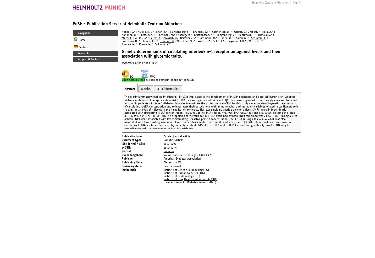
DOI (128, 76)
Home (80, 39)
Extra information (167, 89)
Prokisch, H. (170, 38)
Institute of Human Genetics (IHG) (184, 173)
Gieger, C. (240, 31)
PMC (148, 76)
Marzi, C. (127, 38)
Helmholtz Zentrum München (270, 2)
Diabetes (169, 151)
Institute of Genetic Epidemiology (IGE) (187, 170)
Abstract (129, 89)
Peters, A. (155, 38)
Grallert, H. (254, 31)
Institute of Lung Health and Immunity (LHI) (190, 179)
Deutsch (81, 46)
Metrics (145, 89)
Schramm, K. (258, 38)
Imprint (297, 2)
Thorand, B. (167, 41)
